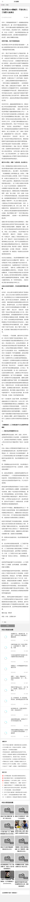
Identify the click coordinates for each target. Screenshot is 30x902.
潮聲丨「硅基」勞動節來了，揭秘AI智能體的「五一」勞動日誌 (19, 678)
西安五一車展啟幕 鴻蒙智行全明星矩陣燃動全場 (15, 754)
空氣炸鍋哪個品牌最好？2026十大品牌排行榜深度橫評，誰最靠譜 (19, 731)
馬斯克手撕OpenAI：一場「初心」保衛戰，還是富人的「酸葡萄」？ (19, 688)
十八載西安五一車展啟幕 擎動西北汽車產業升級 (17, 797)
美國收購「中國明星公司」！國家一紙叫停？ (15, 782)
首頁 (3, 5)
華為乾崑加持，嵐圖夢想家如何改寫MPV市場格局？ (16, 752)
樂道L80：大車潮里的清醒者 (10, 749)
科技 (7, 5)
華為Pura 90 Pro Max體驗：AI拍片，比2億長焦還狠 (16, 763)
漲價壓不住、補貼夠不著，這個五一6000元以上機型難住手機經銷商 (19, 635)
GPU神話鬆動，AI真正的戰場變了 (12, 790)
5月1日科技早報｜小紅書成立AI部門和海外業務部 (15, 759)
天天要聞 (16, 1)
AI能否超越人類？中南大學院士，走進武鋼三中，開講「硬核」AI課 (19, 646)
